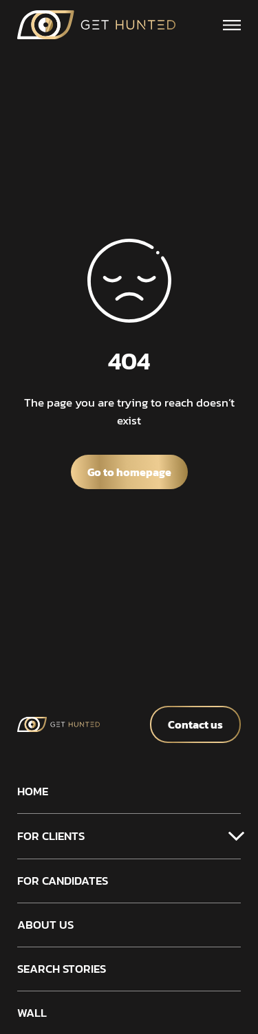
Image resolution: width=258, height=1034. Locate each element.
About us (45, 925)
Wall (32, 1013)
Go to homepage (129, 472)
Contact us (195, 724)
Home (32, 791)
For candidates (62, 881)
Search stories (61, 969)
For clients (51, 836)
